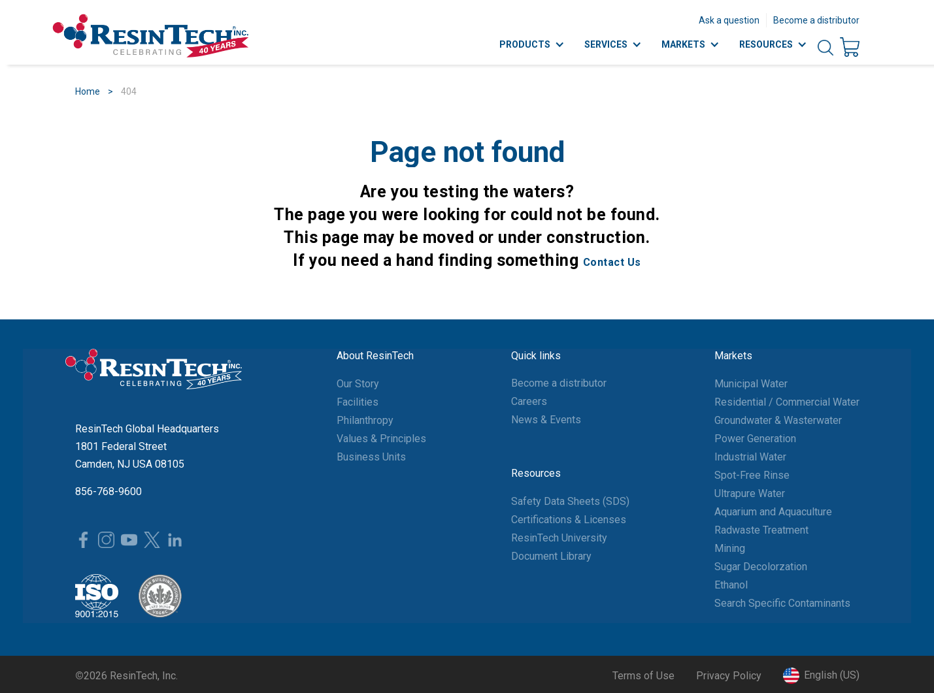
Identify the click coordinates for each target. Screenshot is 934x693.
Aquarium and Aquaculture (773, 512)
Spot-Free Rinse (752, 475)
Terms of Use (643, 675)
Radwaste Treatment (761, 530)
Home (87, 91)
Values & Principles (381, 438)
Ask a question (729, 20)
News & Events (546, 419)
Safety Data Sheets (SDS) (570, 501)
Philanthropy (365, 420)
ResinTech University (559, 538)
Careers (529, 401)
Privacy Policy (728, 675)
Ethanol (731, 585)
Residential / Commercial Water (786, 402)
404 (129, 91)
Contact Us (612, 262)
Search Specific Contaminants (782, 603)
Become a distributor (816, 20)
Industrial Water (750, 457)
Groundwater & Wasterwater (778, 420)
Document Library (551, 556)
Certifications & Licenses (568, 519)
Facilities (357, 402)
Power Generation (755, 438)
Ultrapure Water (749, 493)
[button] (821, 676)
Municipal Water (751, 384)
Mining (729, 548)
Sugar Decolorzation (760, 566)
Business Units (371, 457)
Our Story (358, 384)
